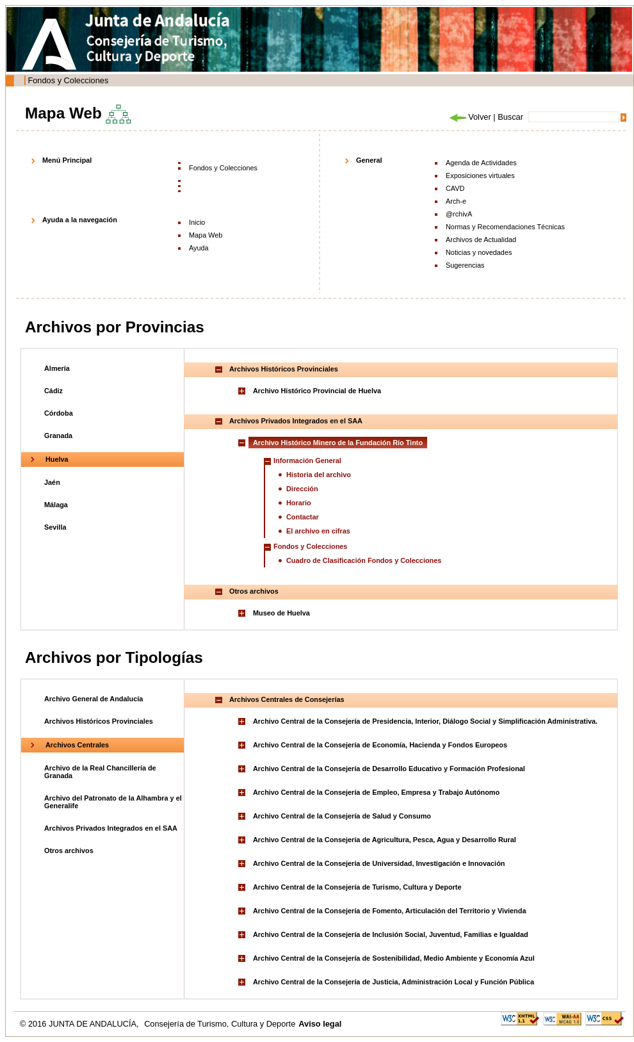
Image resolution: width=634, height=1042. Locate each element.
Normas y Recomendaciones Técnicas (505, 227)
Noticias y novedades (479, 252)
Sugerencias (465, 265)
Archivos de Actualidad (481, 239)
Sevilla (55, 527)
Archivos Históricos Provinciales (98, 721)
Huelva (57, 459)
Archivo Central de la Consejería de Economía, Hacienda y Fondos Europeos (380, 745)
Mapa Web (205, 235)
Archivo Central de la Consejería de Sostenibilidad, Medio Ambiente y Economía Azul (394, 958)
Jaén (52, 482)
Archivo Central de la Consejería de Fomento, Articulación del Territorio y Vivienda (389, 911)
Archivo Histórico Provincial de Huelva (317, 391)
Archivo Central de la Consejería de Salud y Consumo (342, 816)
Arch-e (456, 201)
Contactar (302, 517)
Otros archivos (68, 850)
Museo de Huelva (281, 613)
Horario (298, 503)
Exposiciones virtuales (480, 175)
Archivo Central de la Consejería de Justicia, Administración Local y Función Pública (393, 982)
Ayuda (199, 248)
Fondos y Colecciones (68, 80)
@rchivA (459, 214)
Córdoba (58, 413)
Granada (58, 435)
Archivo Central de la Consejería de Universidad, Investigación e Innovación (379, 863)
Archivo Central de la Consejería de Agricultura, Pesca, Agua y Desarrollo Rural (384, 839)
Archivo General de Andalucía (93, 699)
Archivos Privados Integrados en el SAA (110, 828)
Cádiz (53, 391)
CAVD (455, 188)
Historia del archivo (318, 474)
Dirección (302, 489)
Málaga (56, 505)
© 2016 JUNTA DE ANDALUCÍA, (80, 1024)
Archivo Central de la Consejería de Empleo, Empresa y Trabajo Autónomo (376, 792)
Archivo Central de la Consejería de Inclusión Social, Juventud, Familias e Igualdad (390, 934)
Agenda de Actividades (481, 163)
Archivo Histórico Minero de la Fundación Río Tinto (338, 442)
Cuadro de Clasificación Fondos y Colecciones (363, 560)
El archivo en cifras (318, 531)
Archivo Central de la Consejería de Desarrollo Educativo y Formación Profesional (389, 768)
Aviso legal (319, 1024)
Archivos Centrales (77, 745)
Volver (469, 117)
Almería (57, 368)
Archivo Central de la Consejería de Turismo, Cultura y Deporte (357, 887)
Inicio (197, 222)
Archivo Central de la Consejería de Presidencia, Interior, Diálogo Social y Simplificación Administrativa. (425, 721)
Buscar (510, 117)
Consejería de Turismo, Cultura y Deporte (219, 1024)
